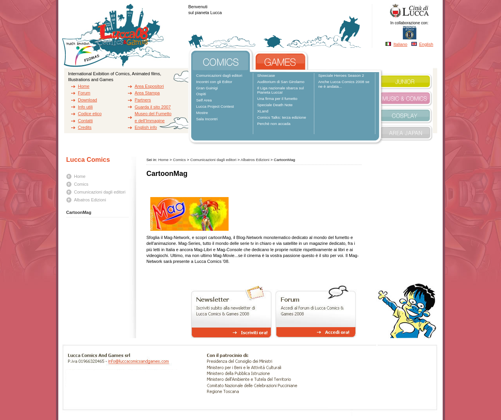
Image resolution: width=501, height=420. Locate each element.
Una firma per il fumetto (277, 98)
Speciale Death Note (275, 105)
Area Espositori (149, 86)
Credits (85, 127)
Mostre (202, 112)
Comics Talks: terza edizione (281, 117)
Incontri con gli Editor (214, 82)
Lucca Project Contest (215, 106)
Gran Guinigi (207, 88)
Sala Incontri (207, 119)
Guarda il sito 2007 (153, 107)
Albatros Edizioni (90, 199)
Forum (84, 93)
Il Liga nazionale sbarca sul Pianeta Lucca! (280, 90)
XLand (263, 111)
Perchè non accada (273, 123)
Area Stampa (147, 93)
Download (87, 100)
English (426, 44)
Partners (143, 100)
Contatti (85, 120)
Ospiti (201, 94)
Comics (81, 184)
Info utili (85, 107)
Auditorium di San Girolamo (281, 82)
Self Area (204, 100)
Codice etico (90, 113)
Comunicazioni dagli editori (219, 75)
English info (146, 127)
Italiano (400, 44)
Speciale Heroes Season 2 (341, 75)
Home (83, 86)
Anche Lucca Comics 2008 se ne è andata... (343, 84)
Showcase (266, 75)
